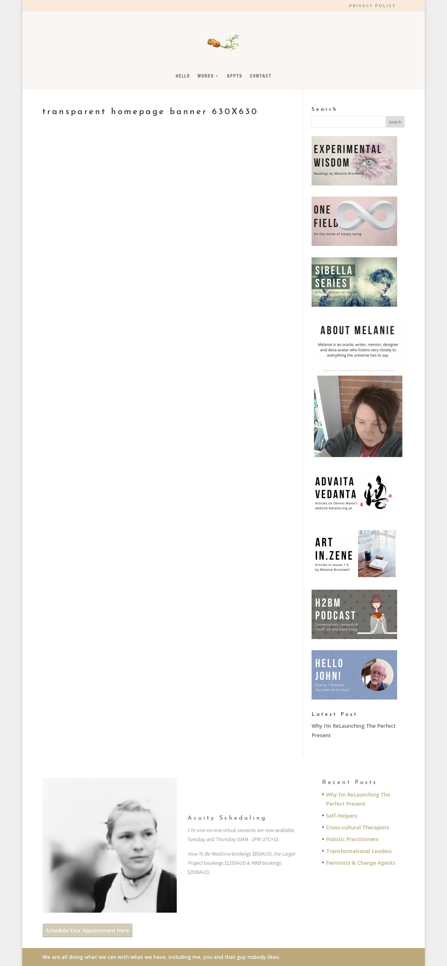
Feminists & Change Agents (360, 862)
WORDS (205, 76)
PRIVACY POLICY (372, 6)
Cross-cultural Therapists (357, 827)
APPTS (234, 76)
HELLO (183, 76)
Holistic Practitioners (352, 839)
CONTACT (260, 76)
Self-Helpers (341, 815)
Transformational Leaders (359, 851)
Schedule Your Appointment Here (87, 930)
